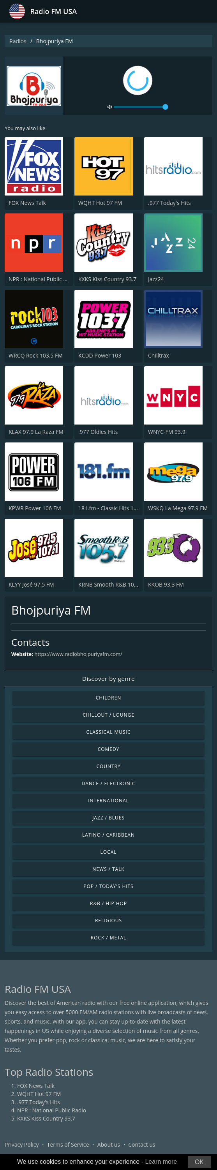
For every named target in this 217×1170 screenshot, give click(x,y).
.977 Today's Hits (169, 202)
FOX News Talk (27, 202)
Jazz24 (156, 279)
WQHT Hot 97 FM (100, 202)
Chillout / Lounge (108, 715)
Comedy (109, 749)
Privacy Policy (22, 1144)
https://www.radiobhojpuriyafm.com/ (78, 653)
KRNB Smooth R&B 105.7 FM (114, 584)
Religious (108, 920)
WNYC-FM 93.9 (166, 431)
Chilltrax (158, 355)
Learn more (161, 1161)
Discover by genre (108, 678)
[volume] (141, 107)
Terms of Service (68, 1144)
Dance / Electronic (109, 783)
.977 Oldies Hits (98, 431)
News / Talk (108, 869)
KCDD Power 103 (99, 355)
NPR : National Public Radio (43, 279)
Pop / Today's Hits (108, 886)
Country (108, 766)
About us (108, 1144)
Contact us (141, 1144)
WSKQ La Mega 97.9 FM (178, 508)
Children (109, 697)
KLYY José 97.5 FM (31, 584)
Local (109, 852)
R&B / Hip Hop (108, 903)
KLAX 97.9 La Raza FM (36, 431)
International (108, 800)
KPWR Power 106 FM (35, 508)
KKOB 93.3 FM (166, 584)
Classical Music (108, 732)
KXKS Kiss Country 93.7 (107, 279)
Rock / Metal (109, 937)
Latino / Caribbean (108, 835)
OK (199, 1162)
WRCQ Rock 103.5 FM (36, 355)
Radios (17, 41)
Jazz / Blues (108, 817)
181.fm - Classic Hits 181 (109, 508)
